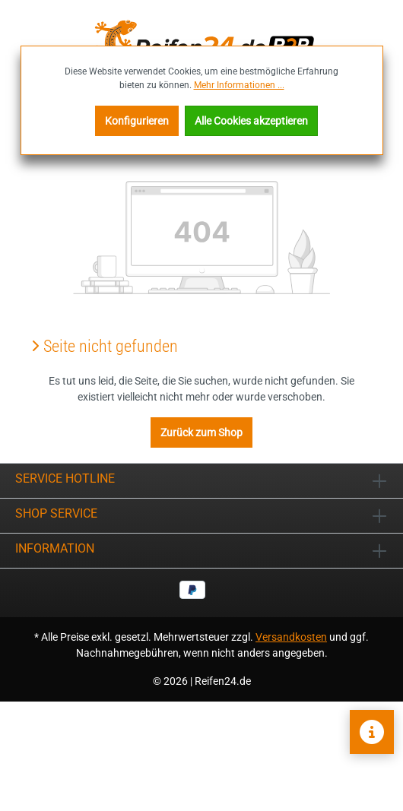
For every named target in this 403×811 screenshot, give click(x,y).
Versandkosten (291, 637)
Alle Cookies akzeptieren (251, 121)
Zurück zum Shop (201, 432)
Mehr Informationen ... (239, 85)
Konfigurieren (137, 121)
